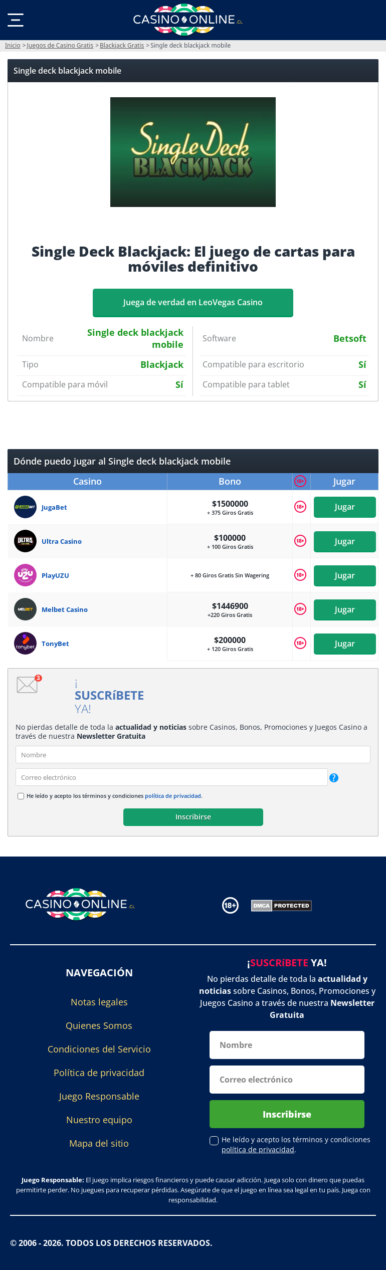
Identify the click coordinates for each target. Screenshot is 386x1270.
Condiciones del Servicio (99, 1049)
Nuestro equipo (99, 1120)
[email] (172, 777)
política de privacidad (173, 795)
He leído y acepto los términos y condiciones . (115, 795)
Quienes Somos (99, 1025)
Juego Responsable (99, 1096)
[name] (193, 754)
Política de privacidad (99, 1073)
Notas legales (99, 1002)
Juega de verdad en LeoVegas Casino (193, 302)
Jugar (344, 506)
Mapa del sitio (99, 1143)
